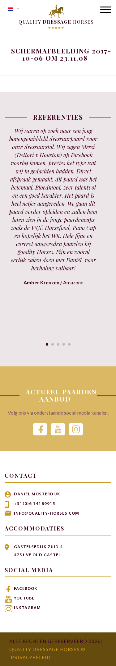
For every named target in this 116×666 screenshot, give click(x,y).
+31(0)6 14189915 (34, 504)
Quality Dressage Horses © (47, 649)
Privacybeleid (31, 657)
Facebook (25, 588)
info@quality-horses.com (46, 513)
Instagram (27, 608)
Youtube (24, 598)
